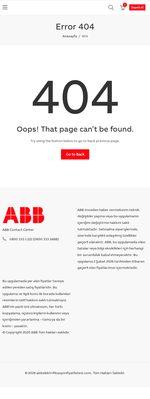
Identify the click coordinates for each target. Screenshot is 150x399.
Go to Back (75, 154)
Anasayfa (69, 36)
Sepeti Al (137, 7)
